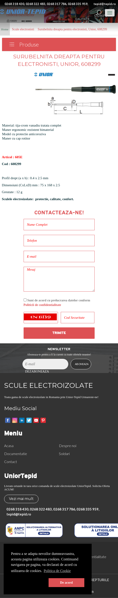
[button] (29, 583)
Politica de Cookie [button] (57, 571)
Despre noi (67, 445)
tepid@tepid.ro (104, 4)
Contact (10, 461)
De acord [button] (66, 582)
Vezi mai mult (21, 499)
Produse (29, 44)
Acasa (9, 445)
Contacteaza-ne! (59, 212)
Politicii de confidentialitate (42, 305)
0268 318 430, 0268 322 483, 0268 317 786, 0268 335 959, (46, 4)
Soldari (64, 453)
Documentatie (15, 453)
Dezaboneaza (37, 371)
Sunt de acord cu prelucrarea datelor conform (57, 303)
